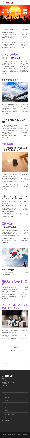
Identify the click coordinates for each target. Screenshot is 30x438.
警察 (15, 18)
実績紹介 (5, 407)
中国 (18, 17)
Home (5, 390)
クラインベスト (14, 17)
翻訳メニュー (8, 397)
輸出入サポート (8, 400)
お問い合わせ (6, 420)
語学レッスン (11, 18)
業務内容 (5, 394)
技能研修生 (5, 18)
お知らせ (5, 16)
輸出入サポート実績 (9, 414)
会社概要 (5, 417)
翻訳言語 (5, 404)
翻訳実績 (7, 410)
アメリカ (9, 17)
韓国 (17, 18)
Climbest (6, 17)
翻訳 (8, 18)
